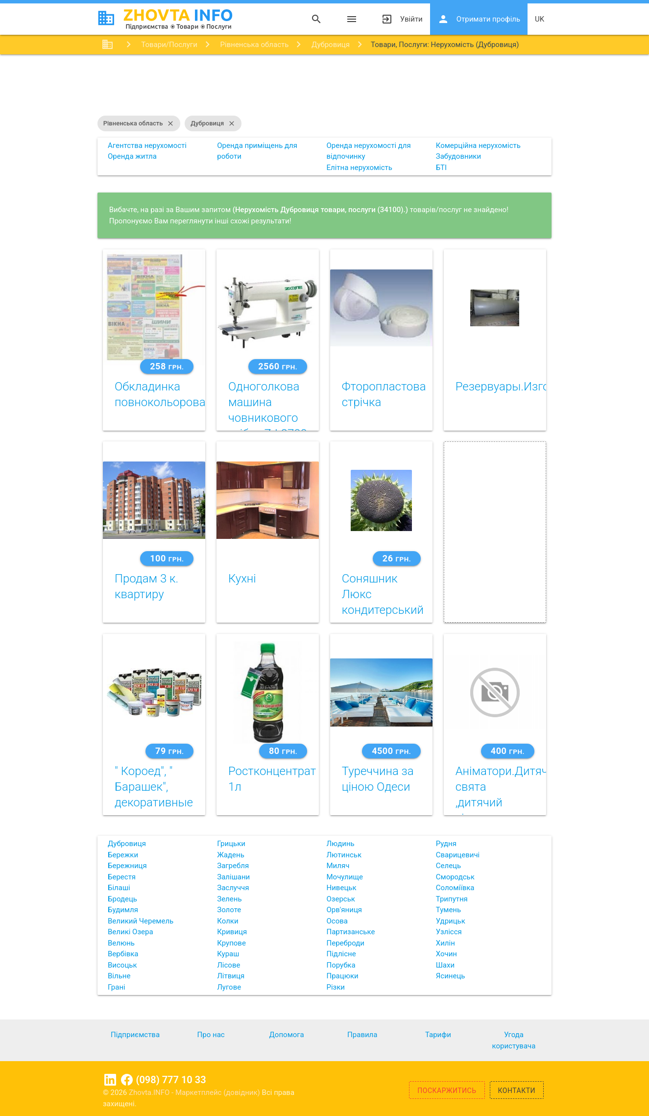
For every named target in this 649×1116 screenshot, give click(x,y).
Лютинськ (344, 854)
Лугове (229, 987)
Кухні (242, 578)
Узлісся (449, 931)
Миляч (338, 865)
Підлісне (341, 953)
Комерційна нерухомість (478, 145)
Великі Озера (130, 931)
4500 (391, 751)
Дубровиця (213, 123)
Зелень (229, 899)
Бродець (122, 899)
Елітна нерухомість (359, 167)
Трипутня (452, 899)
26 (397, 558)
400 (508, 751)
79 (169, 751)
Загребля (233, 865)
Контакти (517, 1090)
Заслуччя (233, 887)
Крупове (231, 943)
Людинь (341, 843)
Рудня (446, 843)
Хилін (445, 943)
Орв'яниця (344, 909)
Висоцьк (122, 965)
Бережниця (127, 865)
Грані (116, 987)
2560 (277, 366)
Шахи (445, 965)
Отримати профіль (478, 19)
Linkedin (110, 1080)
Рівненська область (139, 123)
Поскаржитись (446, 1090)
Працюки (343, 975)
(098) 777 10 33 (171, 1080)
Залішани (233, 877)
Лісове (228, 965)
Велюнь (121, 943)
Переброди (345, 943)
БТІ (441, 167)
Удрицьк (450, 921)
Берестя (122, 877)
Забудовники (458, 156)
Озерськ (341, 899)
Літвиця (230, 975)
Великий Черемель (140, 921)
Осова (337, 921)
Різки (336, 987)
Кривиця (232, 931)
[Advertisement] (325, 86)
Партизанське (351, 931)
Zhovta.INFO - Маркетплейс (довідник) (195, 1092)
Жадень (230, 854)
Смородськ (455, 877)
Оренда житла (132, 156)
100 (167, 558)
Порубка (341, 965)
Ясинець (450, 975)
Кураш (228, 953)
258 (167, 366)
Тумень (448, 909)
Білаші (119, 887)
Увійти (402, 19)
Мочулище (345, 877)
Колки (227, 921)
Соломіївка (455, 887)
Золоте (229, 909)
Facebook (127, 1080)
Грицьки (231, 843)
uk (539, 19)
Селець (448, 865)
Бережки (123, 854)
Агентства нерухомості (147, 145)
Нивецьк (342, 887)
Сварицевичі (458, 854)
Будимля (123, 909)
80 (283, 751)
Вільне (119, 975)
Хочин (446, 953)
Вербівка (123, 953)
